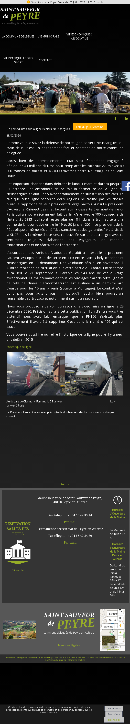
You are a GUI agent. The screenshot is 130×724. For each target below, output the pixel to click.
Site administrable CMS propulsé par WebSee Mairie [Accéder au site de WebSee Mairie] (88, 657)
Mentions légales (69, 645)
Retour (65, 484)
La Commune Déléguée (18, 36)
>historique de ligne (19, 347)
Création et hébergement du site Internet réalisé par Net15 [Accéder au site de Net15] (33, 657)
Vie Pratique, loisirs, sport (19, 60)
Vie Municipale (48, 36)
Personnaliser (113, 719)
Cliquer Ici (18, 570)
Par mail (70, 522)
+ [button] (120, 632)
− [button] (120, 638)
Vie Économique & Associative (79, 36)
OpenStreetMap (112, 650)
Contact (45, 60)
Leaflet (106, 647)
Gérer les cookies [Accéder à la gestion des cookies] (76, 660)
